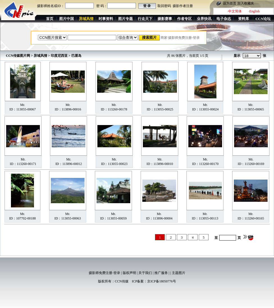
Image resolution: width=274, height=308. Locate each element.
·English (254, 11)
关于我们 (145, 273)
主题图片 (178, 273)
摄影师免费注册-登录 (104, 273)
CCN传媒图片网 (18, 56)
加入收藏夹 (245, 3)
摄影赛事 (164, 19)
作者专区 (184, 19)
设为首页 (229, 3)
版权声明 (129, 273)
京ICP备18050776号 (161, 281)
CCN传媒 (122, 281)
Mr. (22, 105)
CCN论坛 (263, 19)
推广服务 (161, 273)
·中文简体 (234, 11)
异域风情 (40, 56)
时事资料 (106, 19)
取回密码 (164, 6)
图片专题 (125, 19)
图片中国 (66, 19)
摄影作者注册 (183, 6)
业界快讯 (204, 19)
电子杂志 (223, 19)
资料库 (243, 19)
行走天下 (145, 19)
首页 (49, 19)
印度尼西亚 (59, 56)
